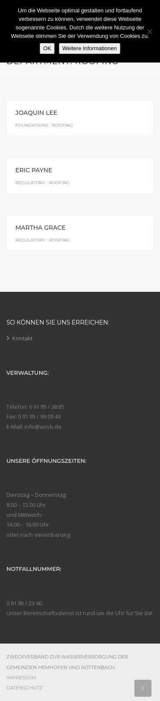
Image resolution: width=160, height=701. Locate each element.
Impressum (21, 678)
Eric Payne (33, 170)
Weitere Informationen (89, 48)
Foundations (31, 125)
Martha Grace (40, 227)
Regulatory (30, 182)
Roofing (62, 125)
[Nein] (149, 31)
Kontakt (22, 338)
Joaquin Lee (36, 113)
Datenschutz (24, 688)
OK (47, 48)
